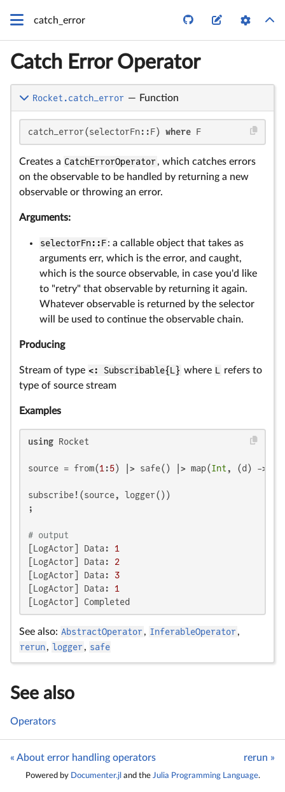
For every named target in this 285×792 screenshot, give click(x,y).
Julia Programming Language (205, 775)
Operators (33, 721)
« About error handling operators (83, 758)
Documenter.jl (96, 775)
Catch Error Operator (105, 62)
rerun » (259, 758)
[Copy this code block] (254, 130)
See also (42, 693)
